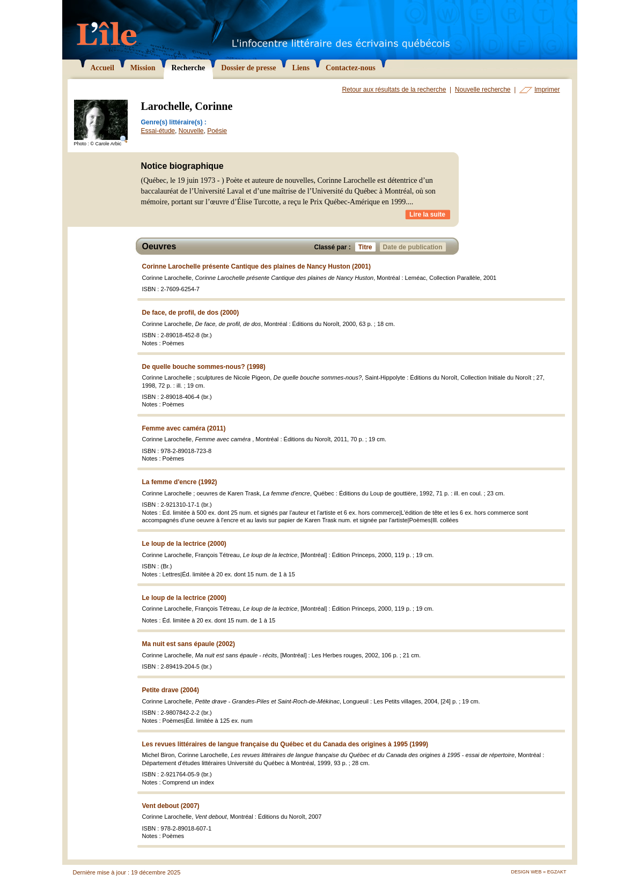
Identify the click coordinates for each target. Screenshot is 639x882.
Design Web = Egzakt (538, 871)
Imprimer (547, 89)
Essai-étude (158, 131)
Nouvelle (191, 131)
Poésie (217, 131)
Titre (367, 246)
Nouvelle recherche (483, 89)
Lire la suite (427, 214)
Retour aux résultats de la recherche (394, 89)
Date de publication (414, 246)
